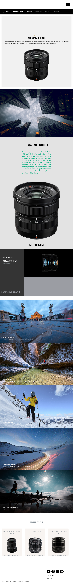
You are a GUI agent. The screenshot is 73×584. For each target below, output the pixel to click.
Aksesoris (55, 12)
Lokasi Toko (51, 575)
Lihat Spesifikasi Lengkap (9, 292)
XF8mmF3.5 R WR (10, 261)
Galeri (47, 12)
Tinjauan (29, 12)
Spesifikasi (38, 12)
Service (49, 578)
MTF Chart (7, 263)
